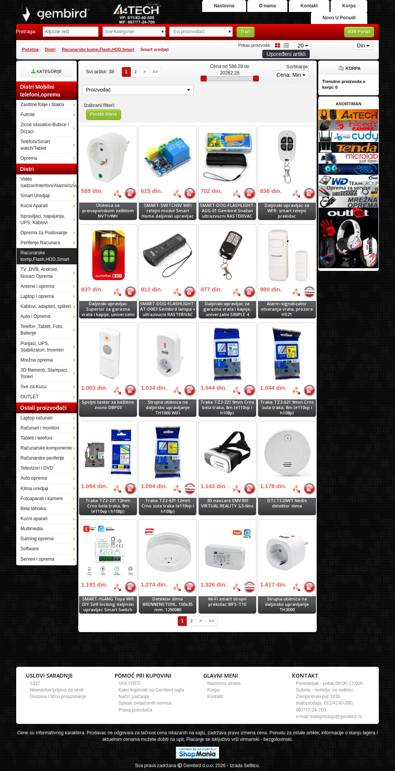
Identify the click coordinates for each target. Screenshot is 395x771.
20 (303, 45)
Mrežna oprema (36, 360)
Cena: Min (291, 75)
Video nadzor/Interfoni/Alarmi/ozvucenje (48, 182)
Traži (245, 31)
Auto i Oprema (35, 316)
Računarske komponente (46, 448)
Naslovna (224, 5)
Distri (50, 49)
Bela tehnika (33, 508)
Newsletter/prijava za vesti (56, 690)
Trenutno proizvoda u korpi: (343, 84)
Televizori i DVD (36, 468)
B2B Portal (359, 31)
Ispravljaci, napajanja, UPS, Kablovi (42, 219)
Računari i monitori (39, 428)
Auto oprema (33, 478)
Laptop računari (36, 418)
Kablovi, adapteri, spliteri (45, 306)
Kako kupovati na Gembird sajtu (151, 690)
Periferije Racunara (40, 242)
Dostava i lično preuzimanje (58, 696)
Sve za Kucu (33, 386)
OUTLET (29, 396)
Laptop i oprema (37, 296)
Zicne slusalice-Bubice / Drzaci (44, 128)
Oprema (28, 158)
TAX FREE (129, 683)
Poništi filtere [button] (103, 114)
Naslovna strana (224, 683)
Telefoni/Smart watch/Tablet (35, 145)
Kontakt (309, 5)
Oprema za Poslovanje (43, 232)
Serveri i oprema (37, 559)
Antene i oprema (37, 286)
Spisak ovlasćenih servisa (144, 703)
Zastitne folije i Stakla (42, 104)
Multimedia (31, 528)
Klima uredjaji (34, 488)
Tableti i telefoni (36, 438)
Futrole (27, 114)
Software (29, 548)
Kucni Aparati (34, 205)
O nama (267, 5)
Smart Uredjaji (35, 195)
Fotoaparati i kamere (41, 498)
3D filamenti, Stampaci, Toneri (44, 373)
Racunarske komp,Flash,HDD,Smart (98, 49)
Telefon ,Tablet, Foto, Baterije (41, 330)
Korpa (349, 5)
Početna (30, 49)
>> (155, 71)
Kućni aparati (33, 518)
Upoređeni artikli (286, 54)
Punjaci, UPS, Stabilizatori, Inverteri (42, 347)
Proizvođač (138, 90)
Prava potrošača (135, 710)
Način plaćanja (133, 696)
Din (363, 45)
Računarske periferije (42, 458)
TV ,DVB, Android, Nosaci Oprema (39, 273)
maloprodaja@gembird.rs (336, 716)
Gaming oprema (37, 538)
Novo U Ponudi (339, 17)
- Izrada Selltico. (243, 765)
